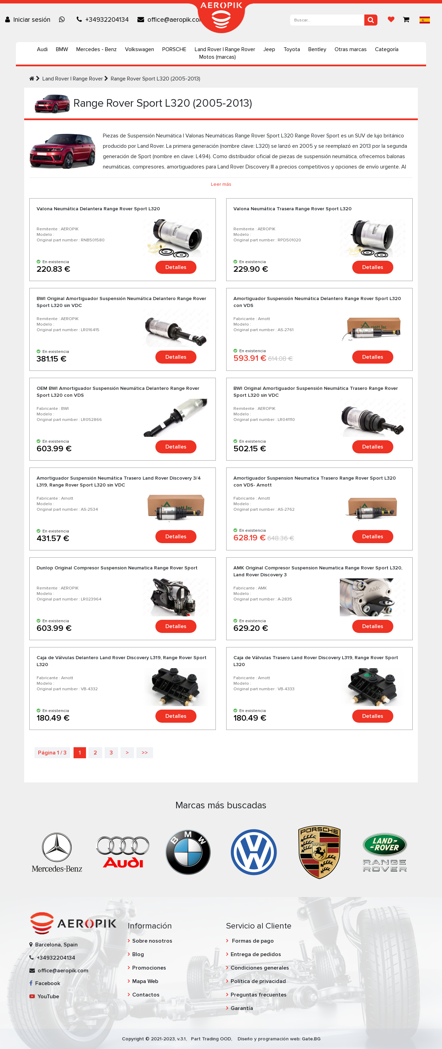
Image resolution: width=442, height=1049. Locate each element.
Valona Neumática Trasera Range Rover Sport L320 (292, 209)
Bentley (317, 49)
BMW (62, 49)
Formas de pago (252, 940)
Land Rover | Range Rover (225, 49)
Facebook (44, 983)
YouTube (44, 996)
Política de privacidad (258, 981)
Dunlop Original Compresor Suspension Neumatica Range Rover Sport (117, 568)
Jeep (269, 49)
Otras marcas (351, 49)
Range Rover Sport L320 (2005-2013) (155, 78)
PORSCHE (174, 49)
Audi (42, 49)
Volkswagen (139, 49)
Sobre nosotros (152, 940)
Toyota (292, 49)
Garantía (242, 1008)
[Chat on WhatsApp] (63, 20)
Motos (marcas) (217, 57)
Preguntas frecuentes (259, 994)
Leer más (221, 184)
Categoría (386, 49)
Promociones (149, 967)
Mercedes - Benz (96, 49)
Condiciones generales (260, 967)
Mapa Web (145, 981)
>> (145, 752)
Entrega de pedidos (256, 954)
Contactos (146, 994)
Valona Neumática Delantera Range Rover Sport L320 (98, 209)
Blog (138, 954)
